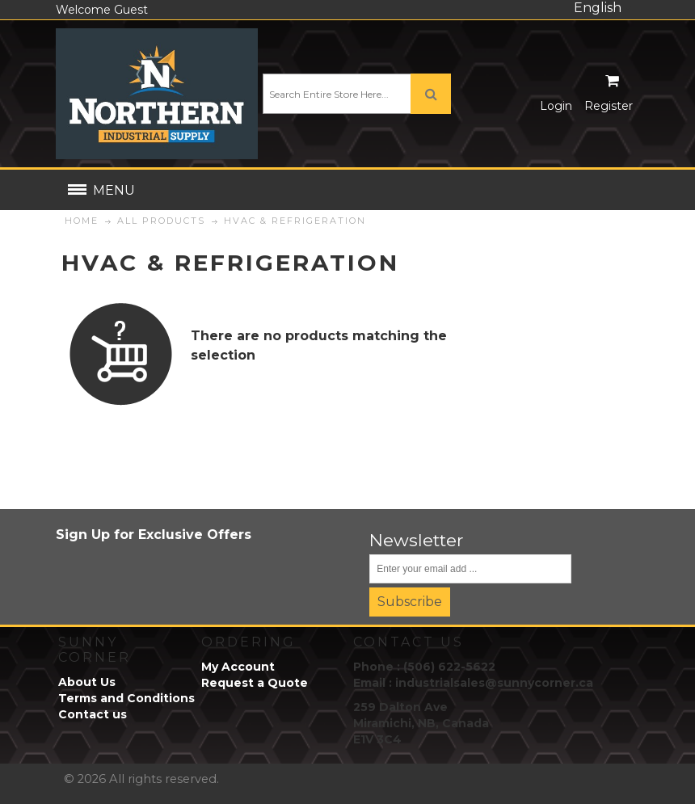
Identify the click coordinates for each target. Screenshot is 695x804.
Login (556, 106)
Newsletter (416, 539)
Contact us (92, 714)
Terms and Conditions (126, 698)
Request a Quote (254, 683)
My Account (238, 666)
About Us (87, 682)
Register (608, 106)
